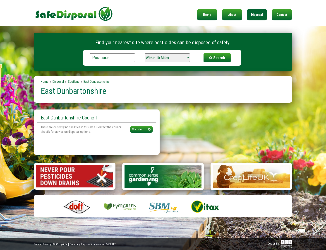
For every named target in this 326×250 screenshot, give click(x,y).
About (232, 15)
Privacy (47, 244)
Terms (37, 244)
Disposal (257, 15)
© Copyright (60, 244)
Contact (282, 15)
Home (207, 15)
